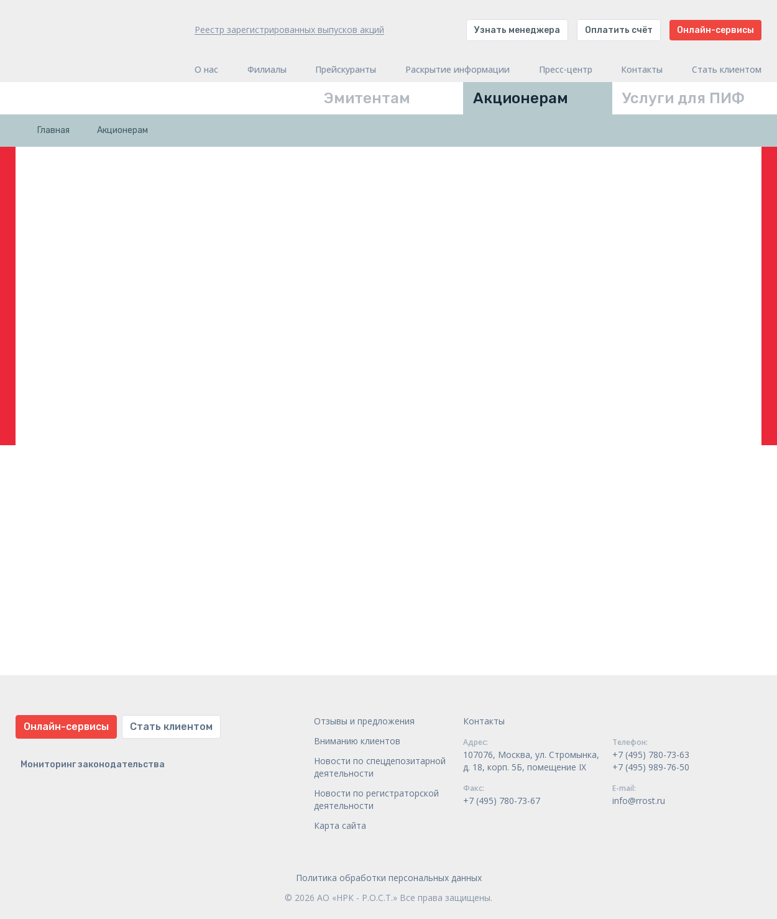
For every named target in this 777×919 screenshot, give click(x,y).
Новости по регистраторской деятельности (376, 799)
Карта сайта (340, 825)
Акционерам (520, 98)
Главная (53, 130)
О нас (206, 69)
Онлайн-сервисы (715, 30)
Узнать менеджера (517, 30)
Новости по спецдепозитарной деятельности (380, 767)
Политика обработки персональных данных (389, 878)
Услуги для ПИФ (683, 98)
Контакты (642, 69)
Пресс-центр (565, 69)
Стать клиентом (726, 69)
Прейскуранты (345, 69)
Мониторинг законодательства (93, 764)
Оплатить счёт (619, 30)
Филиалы (267, 69)
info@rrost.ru (638, 800)
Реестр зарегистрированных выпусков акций (289, 29)
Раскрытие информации (457, 69)
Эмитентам (367, 98)
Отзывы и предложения (364, 721)
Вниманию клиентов (357, 741)
